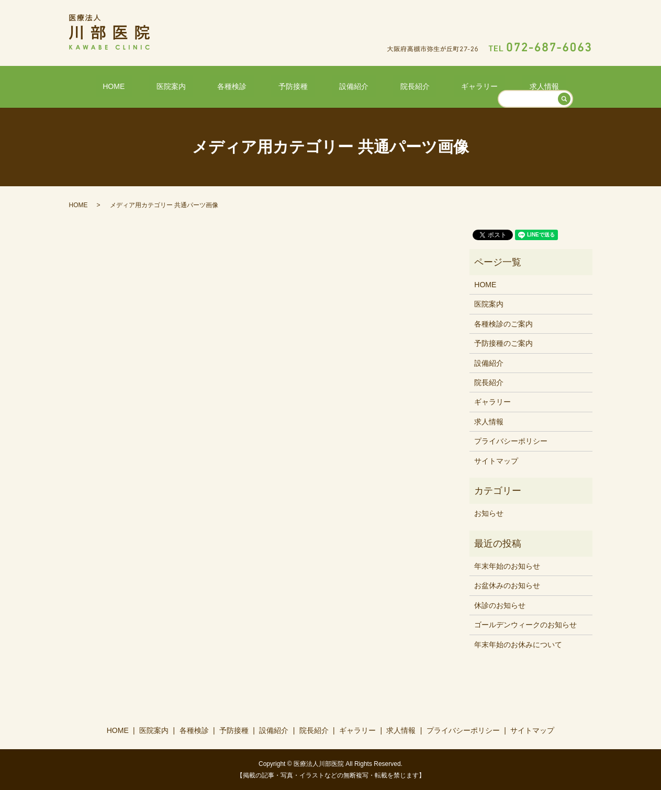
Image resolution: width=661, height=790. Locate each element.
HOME (163, 85)
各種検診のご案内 (503, 323)
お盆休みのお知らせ (507, 585)
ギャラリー (443, 85)
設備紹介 (346, 85)
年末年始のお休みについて (518, 643)
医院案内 (206, 85)
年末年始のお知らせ (507, 565)
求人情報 (494, 85)
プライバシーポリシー (510, 440)
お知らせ (488, 513)
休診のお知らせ (499, 605)
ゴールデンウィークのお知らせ (525, 624)
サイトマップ (496, 460)
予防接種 (300, 85)
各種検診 (252, 85)
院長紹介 (393, 85)
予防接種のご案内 (503, 342)
